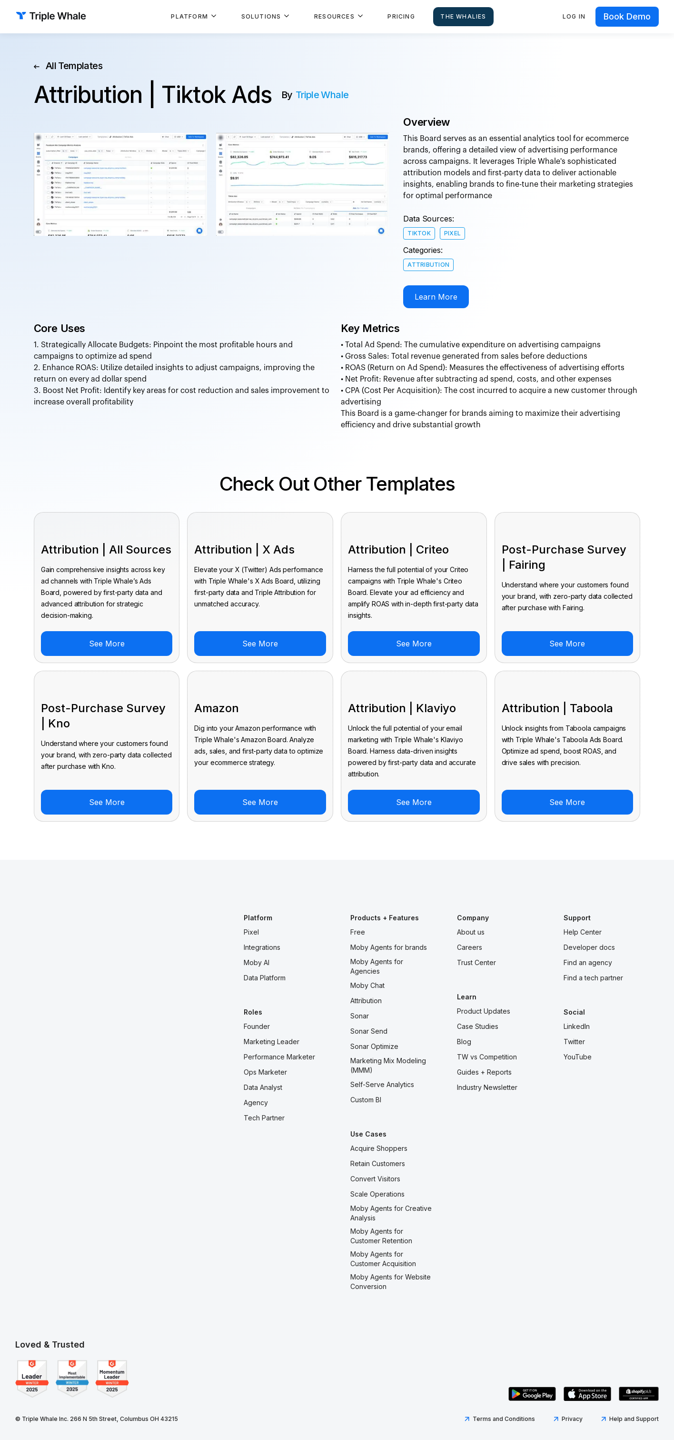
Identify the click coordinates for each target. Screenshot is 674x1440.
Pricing (401, 16)
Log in (574, 16)
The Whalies (463, 16)
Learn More (436, 297)
